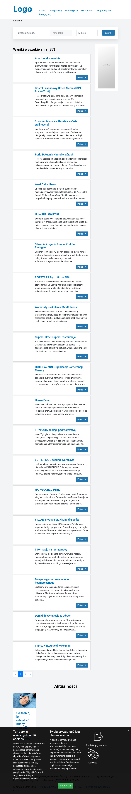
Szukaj (42, 10)
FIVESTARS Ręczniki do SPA (52, 277)
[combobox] (61, 33)
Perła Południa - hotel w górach (54, 154)
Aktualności (86, 10)
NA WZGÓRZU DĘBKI (48, 489)
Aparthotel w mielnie (47, 58)
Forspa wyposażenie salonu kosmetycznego (52, 581)
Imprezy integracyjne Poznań (53, 645)
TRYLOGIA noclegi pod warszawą (55, 430)
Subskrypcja (71, 10)
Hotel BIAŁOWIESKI (47, 214)
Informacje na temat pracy (51, 549)
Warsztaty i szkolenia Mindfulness (56, 307)
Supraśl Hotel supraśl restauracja (55, 337)
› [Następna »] (30, 674)
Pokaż (82, 77)
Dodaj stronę (55, 10)
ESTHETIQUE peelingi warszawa (54, 459)
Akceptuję (65, 785)
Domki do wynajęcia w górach (53, 615)
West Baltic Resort (46, 184)
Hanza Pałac (42, 400)
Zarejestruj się (103, 10)
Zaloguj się (45, 14)
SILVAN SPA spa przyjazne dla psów (57, 519)
